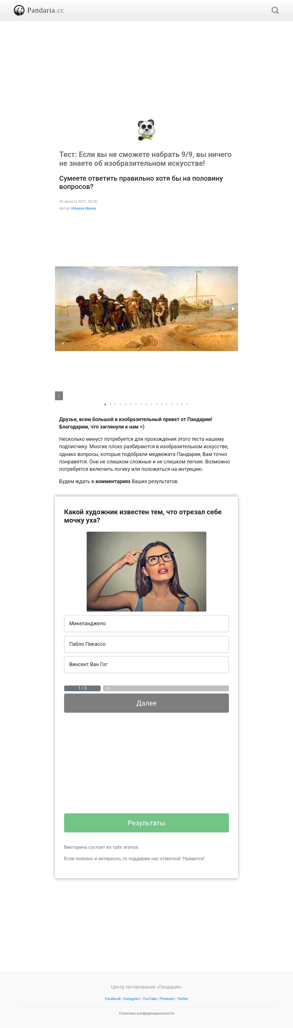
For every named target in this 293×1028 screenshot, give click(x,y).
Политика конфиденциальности (146, 1013)
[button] (232, 308)
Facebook (113, 999)
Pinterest (167, 999)
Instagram (131, 999)
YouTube (150, 999)
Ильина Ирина (83, 208)
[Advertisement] (146, 61)
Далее (146, 703)
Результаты (146, 823)
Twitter (182, 999)
